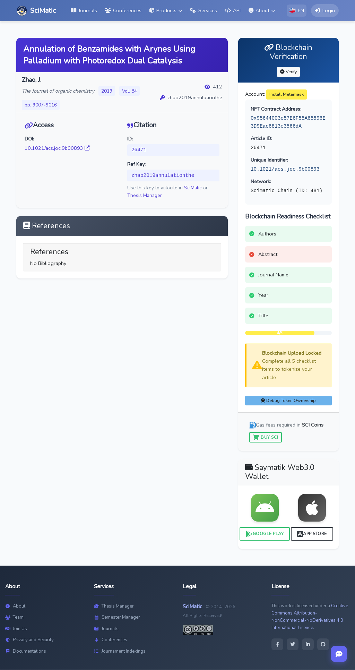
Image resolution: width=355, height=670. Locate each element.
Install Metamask (286, 94)
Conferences (110, 640)
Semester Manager (117, 618)
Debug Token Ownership (288, 400)
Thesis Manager (144, 195)
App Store (312, 534)
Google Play (265, 534)
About (15, 606)
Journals (106, 629)
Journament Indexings (120, 651)
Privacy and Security (29, 640)
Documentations (25, 651)
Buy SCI (265, 437)
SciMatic (193, 188)
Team (14, 618)
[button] (166, 10)
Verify (288, 72)
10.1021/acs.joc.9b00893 (57, 148)
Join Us (16, 629)
